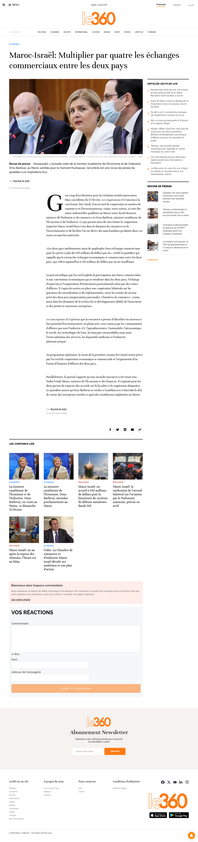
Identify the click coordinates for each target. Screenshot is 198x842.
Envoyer (115, 751)
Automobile (14, 809)
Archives (47, 795)
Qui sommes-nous (51, 788)
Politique (42, 32)
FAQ (80, 788)
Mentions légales (120, 788)
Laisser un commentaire (76, 688)
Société (67, 32)
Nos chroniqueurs (16, 819)
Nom (14, 659)
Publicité (47, 792)
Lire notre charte (20, 599)
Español (177, 5)
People (127, 32)
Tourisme (152, 32)
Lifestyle (139, 32)
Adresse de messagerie (26, 672)
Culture (95, 32)
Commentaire (20, 623)
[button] (191, 835)
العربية (191, 5)
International (81, 32)
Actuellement (14, 32)
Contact (81, 792)
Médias (107, 32)
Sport (117, 32)
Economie (55, 32)
